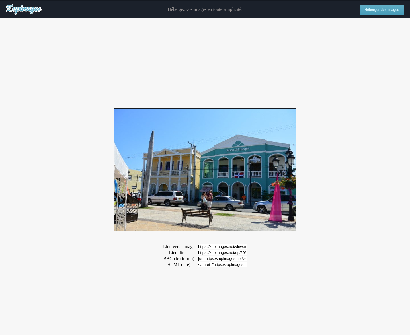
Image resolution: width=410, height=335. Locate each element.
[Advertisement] (205, 63)
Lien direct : (180, 252)
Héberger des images (382, 10)
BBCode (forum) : (180, 258)
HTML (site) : (180, 264)
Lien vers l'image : (180, 246)
